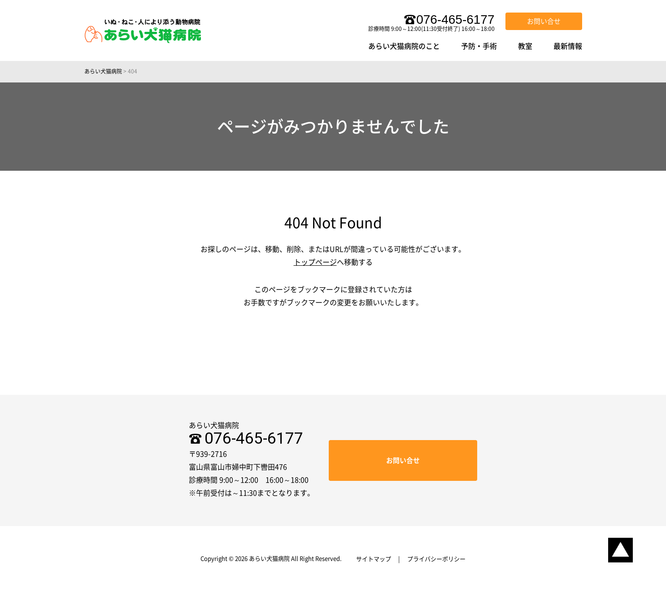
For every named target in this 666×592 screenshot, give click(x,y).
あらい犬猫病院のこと (404, 46)
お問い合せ (544, 21)
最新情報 (567, 46)
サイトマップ (373, 559)
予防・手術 (479, 46)
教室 (525, 46)
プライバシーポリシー (436, 559)
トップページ (315, 262)
